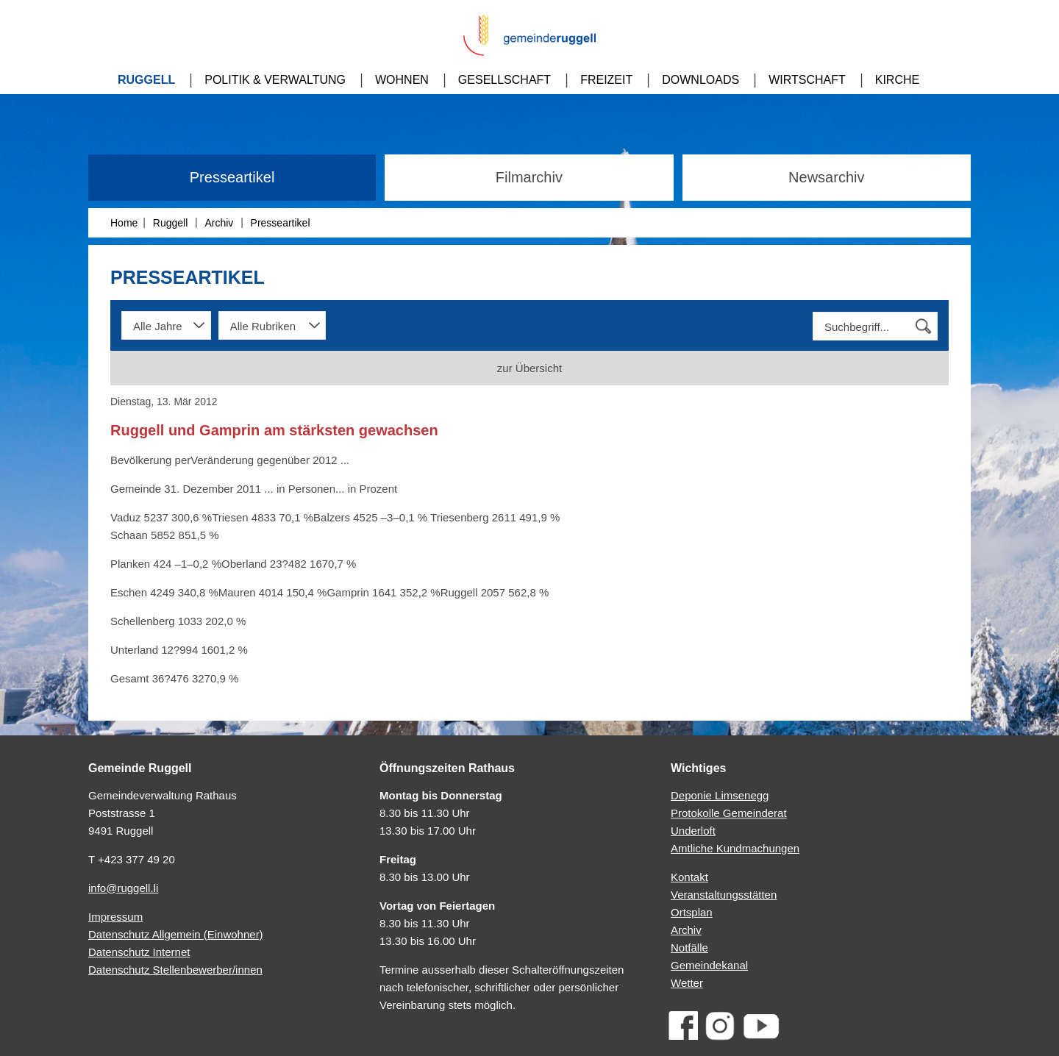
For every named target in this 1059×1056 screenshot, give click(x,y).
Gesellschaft (504, 80)
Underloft (693, 830)
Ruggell (146, 80)
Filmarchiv (529, 177)
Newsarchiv (826, 177)
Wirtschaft (807, 80)
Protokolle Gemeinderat (729, 813)
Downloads (700, 80)
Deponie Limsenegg (720, 795)
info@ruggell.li (123, 888)
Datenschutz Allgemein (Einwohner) (175, 934)
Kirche (897, 80)
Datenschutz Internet (139, 952)
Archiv (218, 223)
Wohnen (402, 80)
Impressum (115, 916)
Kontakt (689, 877)
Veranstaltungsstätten (724, 894)
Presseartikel (232, 177)
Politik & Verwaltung (275, 80)
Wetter (687, 983)
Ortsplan (692, 912)
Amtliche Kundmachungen (735, 848)
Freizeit (606, 80)
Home (124, 223)
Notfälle (689, 947)
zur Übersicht (529, 368)
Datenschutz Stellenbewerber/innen (175, 969)
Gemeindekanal (709, 965)
